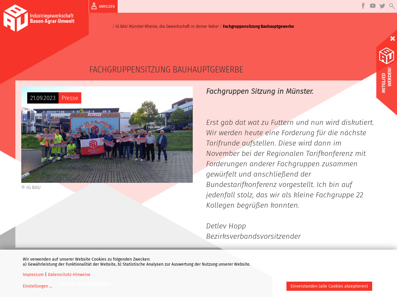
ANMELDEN (102, 6)
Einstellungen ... (37, 286)
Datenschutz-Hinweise (69, 274)
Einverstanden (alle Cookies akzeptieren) (329, 286)
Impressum (33, 274)
